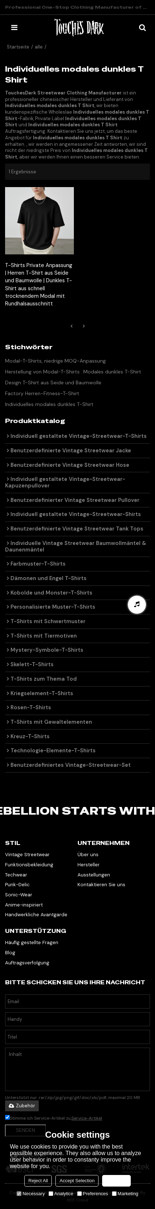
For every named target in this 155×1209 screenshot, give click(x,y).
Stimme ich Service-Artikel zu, (53, 1118)
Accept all (116, 1180)
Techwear (16, 875)
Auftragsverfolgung (27, 963)
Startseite (18, 47)
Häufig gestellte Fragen (31, 942)
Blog (10, 953)
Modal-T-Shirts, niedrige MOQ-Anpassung (55, 361)
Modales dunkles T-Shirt (112, 371)
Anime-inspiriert (24, 905)
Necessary (31, 1193)
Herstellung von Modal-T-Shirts (42, 371)
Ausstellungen (94, 875)
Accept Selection (77, 1180)
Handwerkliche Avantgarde (36, 915)
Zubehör (22, 1106)
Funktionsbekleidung (29, 865)
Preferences (92, 1193)
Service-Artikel (86, 1118)
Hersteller (89, 865)
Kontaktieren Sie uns (101, 885)
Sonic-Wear (18, 895)
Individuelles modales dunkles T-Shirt (49, 404)
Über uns (88, 854)
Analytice (61, 1193)
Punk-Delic (17, 885)
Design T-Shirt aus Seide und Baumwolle (53, 382)
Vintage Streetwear (27, 854)
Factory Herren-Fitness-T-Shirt (42, 393)
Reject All (38, 1180)
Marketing (125, 1193)
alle (39, 47)
